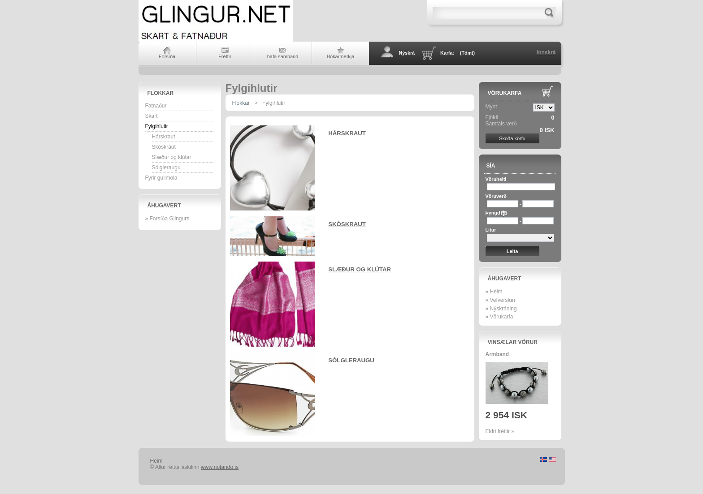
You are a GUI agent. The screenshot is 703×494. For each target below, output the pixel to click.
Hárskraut (163, 136)
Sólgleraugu (166, 167)
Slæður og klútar (171, 157)
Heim (496, 291)
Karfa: (457, 53)
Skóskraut (164, 147)
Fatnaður (156, 106)
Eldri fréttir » (500, 431)
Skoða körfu (512, 138)
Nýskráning (503, 308)
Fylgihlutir (156, 126)
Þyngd (493, 212)
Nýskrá (407, 53)
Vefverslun (502, 300)
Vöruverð (496, 196)
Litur (491, 229)
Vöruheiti (496, 179)
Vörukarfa (505, 93)
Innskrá (546, 52)
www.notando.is (220, 467)
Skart (151, 116)
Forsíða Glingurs (170, 218)
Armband (497, 354)
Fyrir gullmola (161, 178)
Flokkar (161, 93)
